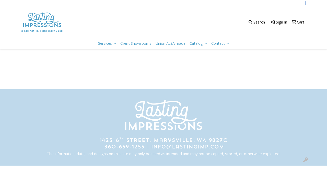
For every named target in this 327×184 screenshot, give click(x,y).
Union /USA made (170, 43)
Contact (218, 43)
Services (105, 43)
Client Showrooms (135, 43)
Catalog (196, 43)
